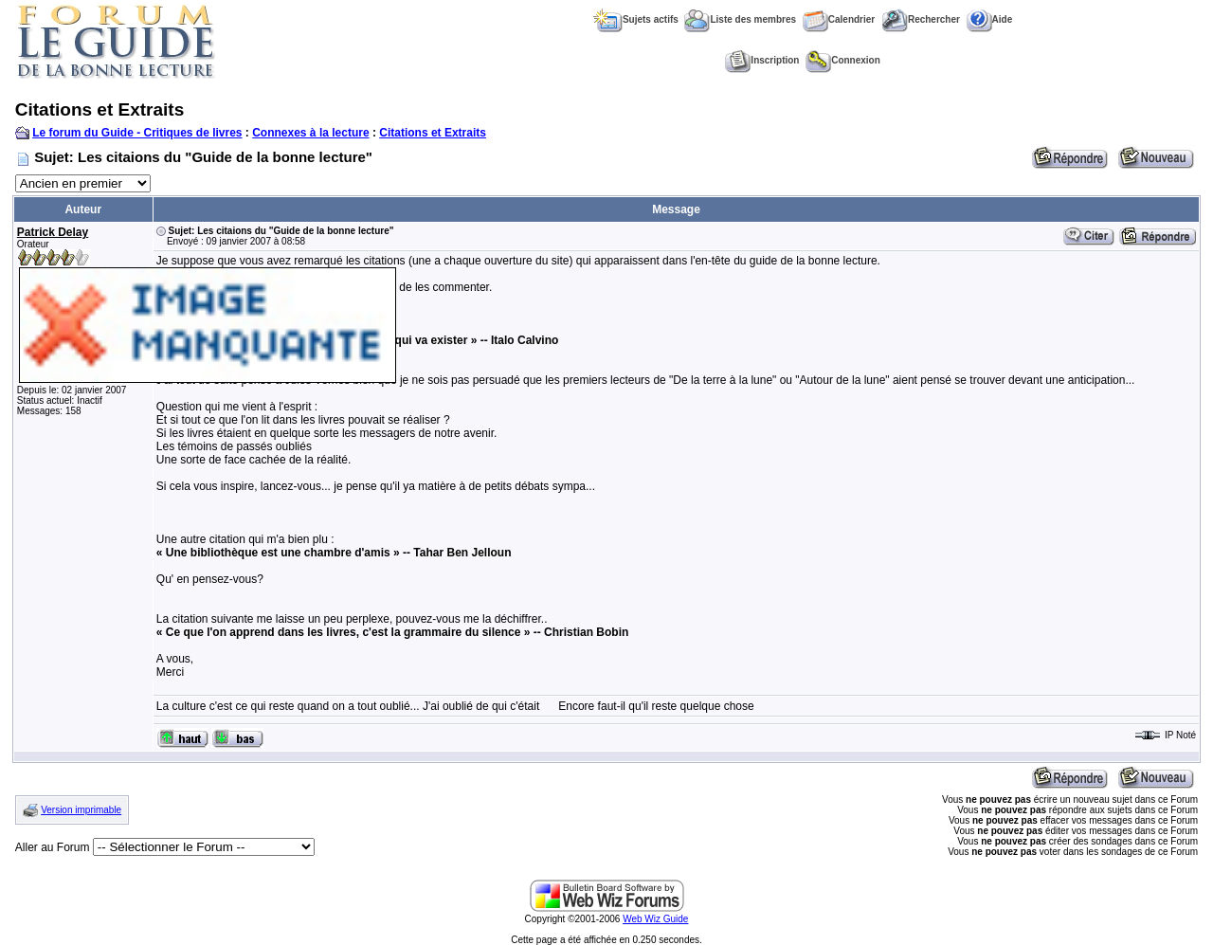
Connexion (843, 60)
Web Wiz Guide (655, 919)
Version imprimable (81, 810)
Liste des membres (740, 19)
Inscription (762, 60)
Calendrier (839, 19)
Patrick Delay (52, 232)
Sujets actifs (636, 19)
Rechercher (920, 19)
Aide (990, 19)
